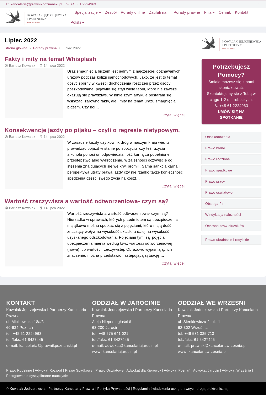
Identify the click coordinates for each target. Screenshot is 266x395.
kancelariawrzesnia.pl (208, 352)
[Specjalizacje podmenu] (100, 12)
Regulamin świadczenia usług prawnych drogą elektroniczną (180, 388)
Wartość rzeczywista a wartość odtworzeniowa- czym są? (87, 201)
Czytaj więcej (173, 115)
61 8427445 (32, 340)
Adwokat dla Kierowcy (144, 370)
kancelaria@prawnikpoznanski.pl (34, 4)
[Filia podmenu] (213, 12)
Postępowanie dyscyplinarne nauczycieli (38, 376)
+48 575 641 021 (113, 334)
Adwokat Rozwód (48, 370)
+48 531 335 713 (199, 334)
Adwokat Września (236, 370)
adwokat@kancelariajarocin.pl (131, 346)
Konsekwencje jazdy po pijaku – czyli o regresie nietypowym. (92, 130)
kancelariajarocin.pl (120, 352)
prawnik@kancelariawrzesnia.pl (218, 346)
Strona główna (16, 48)
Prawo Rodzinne (19, 370)
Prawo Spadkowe (78, 370)
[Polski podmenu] (83, 22)
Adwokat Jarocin (206, 370)
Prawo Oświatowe (109, 370)
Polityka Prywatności (113, 388)
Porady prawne (45, 48)
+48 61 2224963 (81, 4)
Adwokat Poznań (177, 370)
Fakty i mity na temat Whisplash (50, 59)
